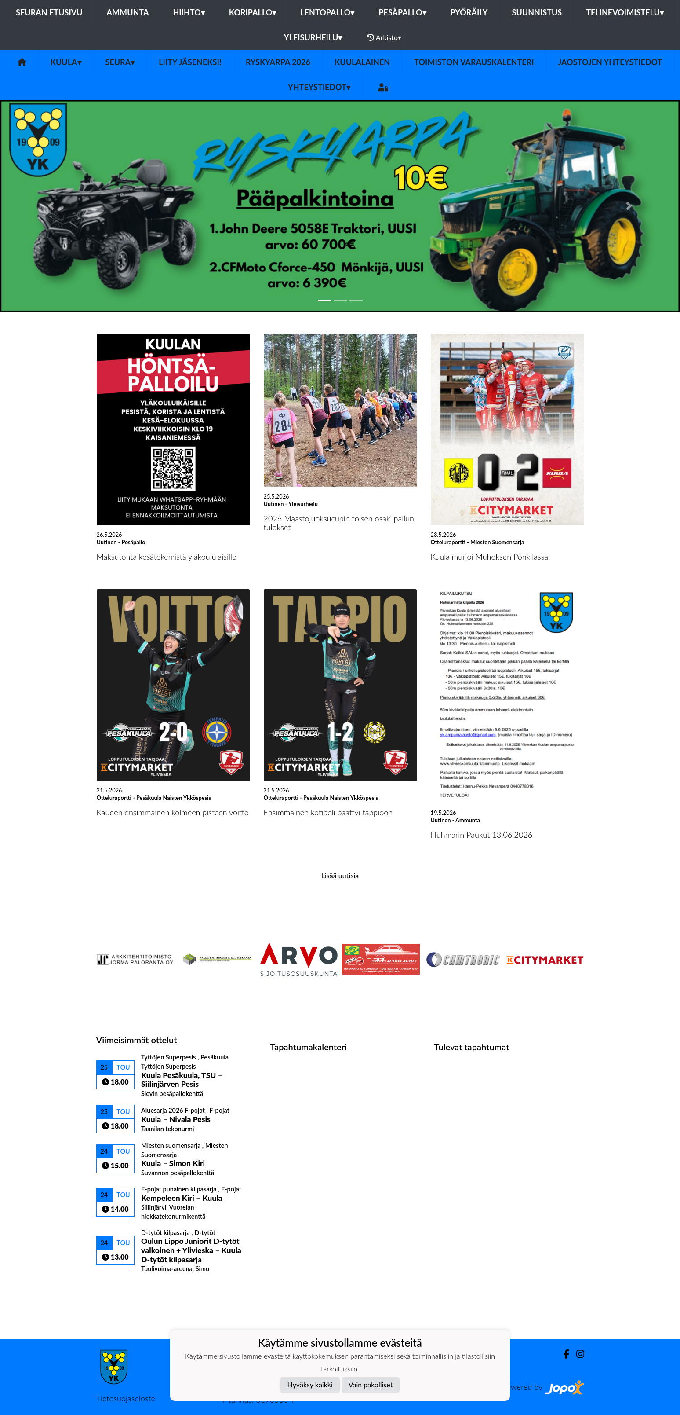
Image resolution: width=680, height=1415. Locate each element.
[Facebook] (562, 1354)
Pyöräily (469, 12)
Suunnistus (537, 12)
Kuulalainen (362, 62)
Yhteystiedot (319, 87)
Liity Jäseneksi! (190, 62)
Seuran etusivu (49, 12)
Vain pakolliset (371, 1384)
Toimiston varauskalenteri (474, 62)
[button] (51, 206)
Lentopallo (327, 12)
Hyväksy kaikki (310, 1384)
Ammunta (128, 12)
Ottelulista (118, 1288)
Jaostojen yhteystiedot (610, 62)
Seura (120, 62)
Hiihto (188, 12)
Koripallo (252, 12)
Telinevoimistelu (625, 12)
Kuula (66, 62)
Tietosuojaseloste (125, 1398)
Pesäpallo (402, 12)
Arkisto (384, 37)
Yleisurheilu (313, 37)
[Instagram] (576, 1354)
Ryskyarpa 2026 (278, 62)
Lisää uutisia (340, 875)
